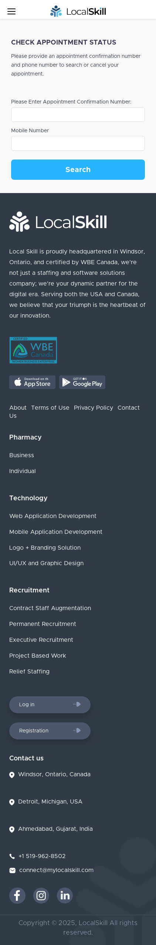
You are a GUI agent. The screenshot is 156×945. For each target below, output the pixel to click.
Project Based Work (37, 656)
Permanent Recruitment (42, 624)
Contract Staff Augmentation (50, 609)
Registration (50, 731)
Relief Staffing (29, 672)
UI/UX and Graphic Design (46, 564)
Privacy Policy (93, 408)
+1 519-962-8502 (41, 856)
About (18, 408)
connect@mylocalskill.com (56, 870)
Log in (50, 704)
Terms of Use (50, 408)
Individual (22, 471)
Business (21, 455)
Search (78, 170)
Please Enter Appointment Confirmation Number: (71, 102)
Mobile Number (30, 130)
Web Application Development (52, 516)
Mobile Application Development (55, 532)
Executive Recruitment (41, 640)
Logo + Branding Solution (45, 548)
